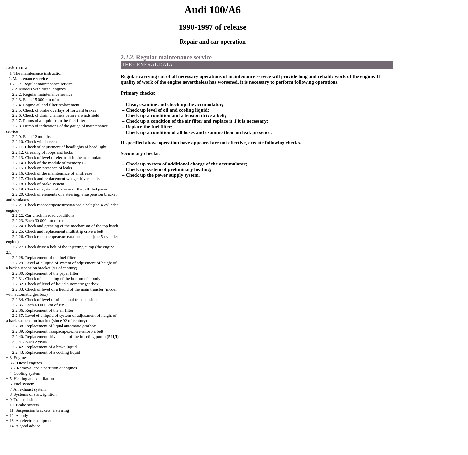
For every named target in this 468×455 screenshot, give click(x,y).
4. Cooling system (25, 373)
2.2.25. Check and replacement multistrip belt (58, 231)
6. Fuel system (22, 383)
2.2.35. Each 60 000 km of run (38, 304)
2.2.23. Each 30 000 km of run (38, 220)
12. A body (19, 415)
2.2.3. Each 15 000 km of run (37, 99)
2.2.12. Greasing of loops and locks (42, 152)
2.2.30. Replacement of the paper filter (45, 273)
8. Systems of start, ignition (33, 394)
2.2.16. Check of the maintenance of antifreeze (52, 173)
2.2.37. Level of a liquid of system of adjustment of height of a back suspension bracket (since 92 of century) (61, 318)
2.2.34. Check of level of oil (54, 299)
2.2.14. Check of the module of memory (51, 162)
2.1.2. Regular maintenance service (42, 83)
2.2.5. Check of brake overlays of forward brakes (54, 110)
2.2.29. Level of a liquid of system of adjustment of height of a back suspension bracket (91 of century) (61, 265)
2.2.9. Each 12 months (31, 136)
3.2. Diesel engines (26, 362)
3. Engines (19, 357)
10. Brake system (24, 404)
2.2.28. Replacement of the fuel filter (44, 257)
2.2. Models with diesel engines (39, 89)
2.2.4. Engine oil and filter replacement (46, 104)
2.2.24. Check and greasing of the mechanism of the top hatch (65, 225)
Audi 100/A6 (17, 67)
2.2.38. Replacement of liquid (54, 325)
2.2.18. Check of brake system (38, 183)
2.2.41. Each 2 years (29, 341)
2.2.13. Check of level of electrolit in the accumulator (58, 157)
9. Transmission (23, 399)
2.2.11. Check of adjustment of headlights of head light (59, 146)
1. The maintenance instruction (36, 73)
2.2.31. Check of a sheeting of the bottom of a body (56, 278)
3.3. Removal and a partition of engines (43, 368)
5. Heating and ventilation (32, 378)
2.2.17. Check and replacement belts (56, 178)
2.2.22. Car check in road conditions (43, 215)
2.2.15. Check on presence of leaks (42, 167)
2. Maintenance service (28, 78)
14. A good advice (25, 425)
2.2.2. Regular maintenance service (42, 94)
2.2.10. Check (34, 141)
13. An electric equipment (32, 420)
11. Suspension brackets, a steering (39, 410)
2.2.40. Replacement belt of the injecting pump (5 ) (65, 336)
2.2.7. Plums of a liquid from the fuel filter (48, 120)
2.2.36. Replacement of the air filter (43, 310)
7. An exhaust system (28, 389)
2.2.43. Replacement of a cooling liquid (46, 352)
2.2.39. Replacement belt (57, 331)
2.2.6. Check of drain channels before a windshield (55, 115)
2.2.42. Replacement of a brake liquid (44, 346)
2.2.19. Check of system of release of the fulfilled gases (60, 189)
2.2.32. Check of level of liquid (55, 283)
